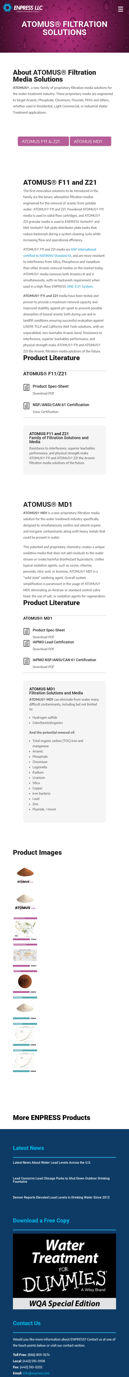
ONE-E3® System (80, 286)
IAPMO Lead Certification (53, 642)
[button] (120, 7)
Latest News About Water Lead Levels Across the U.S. (52, 1163)
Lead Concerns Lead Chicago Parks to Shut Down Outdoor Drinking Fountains (61, 1180)
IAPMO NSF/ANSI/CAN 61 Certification (64, 660)
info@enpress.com (36, 1373)
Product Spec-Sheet (51, 386)
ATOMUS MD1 (88, 141)
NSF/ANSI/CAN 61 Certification (61, 404)
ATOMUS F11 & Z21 (41, 141)
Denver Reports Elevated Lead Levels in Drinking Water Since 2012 (61, 1197)
